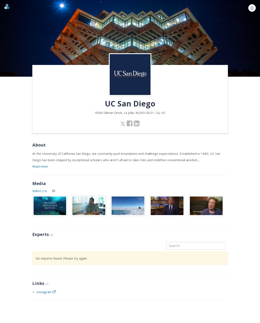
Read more (40, 166)
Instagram (46, 292)
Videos (39, 191)
